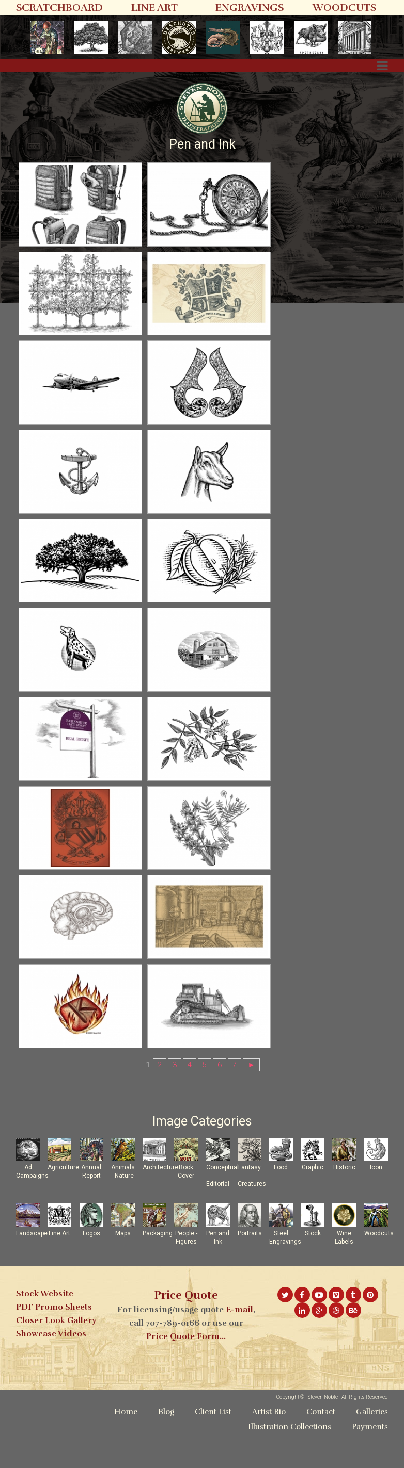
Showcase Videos (51, 1367)
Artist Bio (269, 1445)
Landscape (32, 1266)
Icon (376, 1200)
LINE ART (154, 7)
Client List (213, 1445)
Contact (320, 1445)
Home (125, 1445)
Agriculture (63, 1200)
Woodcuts (379, 1266)
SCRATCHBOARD (59, 7)
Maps (123, 1266)
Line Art (59, 1266)
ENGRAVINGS (249, 7)
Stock (313, 1266)
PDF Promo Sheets (54, 1340)
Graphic (312, 1200)
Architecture (160, 1200)
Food (281, 1200)
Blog (166, 1445)
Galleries (372, 1445)
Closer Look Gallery (56, 1354)
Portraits (250, 1266)
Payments (370, 1460)
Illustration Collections (289, 1460)
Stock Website (44, 1327)
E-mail (239, 1343)
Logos (91, 1266)
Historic (344, 1200)
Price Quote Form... (186, 1370)
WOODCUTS (344, 7)
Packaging (158, 1266)
